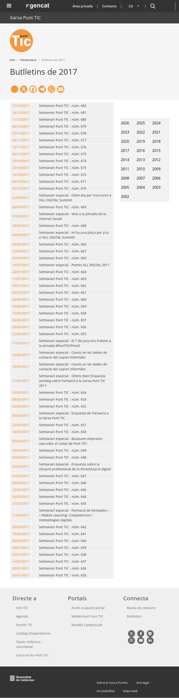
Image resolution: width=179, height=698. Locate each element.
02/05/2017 (20, 406)
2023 (125, 132)
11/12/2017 (20, 119)
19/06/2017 (20, 306)
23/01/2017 (20, 554)
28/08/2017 (20, 244)
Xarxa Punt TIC (25, 17)
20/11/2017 (20, 140)
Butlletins (134, 616)
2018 (156, 141)
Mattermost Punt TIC (87, 616)
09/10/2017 (20, 181)
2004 (141, 187)
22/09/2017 (20, 197)
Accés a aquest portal (88, 608)
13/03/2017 (20, 489)
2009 (156, 168)
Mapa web (130, 691)
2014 (125, 159)
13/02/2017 (20, 534)
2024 (156, 122)
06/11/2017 (20, 154)
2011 (125, 168)
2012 (156, 159)
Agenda (22, 616)
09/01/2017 (20, 568)
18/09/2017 (20, 225)
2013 (141, 159)
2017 (125, 150)
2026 (125, 122)
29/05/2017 (20, 327)
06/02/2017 (20, 540)
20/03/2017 (20, 483)
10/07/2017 (20, 285)
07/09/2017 (20, 216)
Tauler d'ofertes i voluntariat (29, 644)
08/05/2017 (20, 399)
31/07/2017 (20, 258)
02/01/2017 (20, 575)
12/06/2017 (20, 313)
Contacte (109, 6)
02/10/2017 (20, 188)
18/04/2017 (20, 432)
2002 (125, 196)
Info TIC (22, 608)
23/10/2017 (20, 167)
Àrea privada (83, 6)
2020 (125, 141)
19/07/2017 (20, 265)
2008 (125, 178)
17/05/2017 (20, 343)
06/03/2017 (20, 496)
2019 (141, 141)
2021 (156, 132)
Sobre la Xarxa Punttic (112, 683)
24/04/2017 (20, 425)
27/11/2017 (20, 133)
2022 (141, 132)
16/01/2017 (20, 561)
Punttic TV (24, 625)
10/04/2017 (20, 450)
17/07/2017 (20, 278)
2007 (141, 178)
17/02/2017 (20, 515)
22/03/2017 (20, 466)
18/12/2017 (20, 112)
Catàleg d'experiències (33, 633)
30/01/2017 (20, 547)
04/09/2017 (20, 235)
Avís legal (142, 683)
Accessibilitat (106, 691)
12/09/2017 (20, 251)
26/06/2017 (20, 299)
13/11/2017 (20, 147)
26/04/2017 (20, 415)
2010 (141, 168)
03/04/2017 (20, 457)
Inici (12, 60)
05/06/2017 (20, 320)
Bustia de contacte (141, 608)
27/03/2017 (20, 476)
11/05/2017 (20, 381)
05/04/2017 (20, 441)
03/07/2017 (20, 292)
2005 (125, 187)
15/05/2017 (20, 355)
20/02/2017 (20, 527)
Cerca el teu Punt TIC (32, 655)
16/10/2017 (20, 174)
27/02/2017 (20, 503)
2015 (156, 150)
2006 (156, 178)
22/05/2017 (20, 334)
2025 (141, 122)
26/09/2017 (20, 207)
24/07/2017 (20, 272)
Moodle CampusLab (87, 625)
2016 (141, 150)
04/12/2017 (20, 126)
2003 (156, 187)
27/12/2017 (20, 105)
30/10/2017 (20, 161)
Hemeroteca (28, 60)
